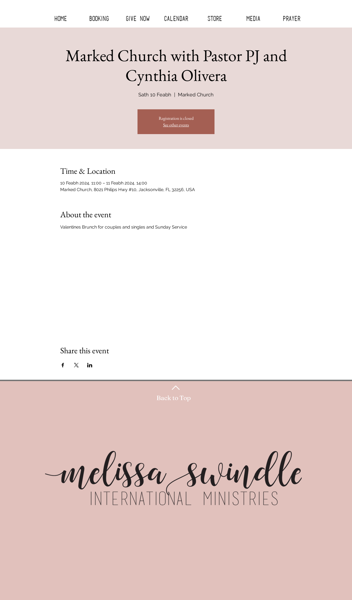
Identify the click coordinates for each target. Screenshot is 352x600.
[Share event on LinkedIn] (89, 365)
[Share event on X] (76, 365)
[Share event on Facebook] (62, 365)
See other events (176, 125)
